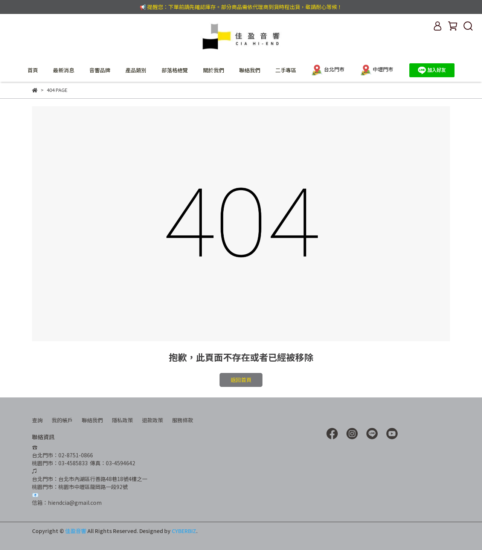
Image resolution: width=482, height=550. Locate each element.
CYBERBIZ (184, 531)
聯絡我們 (249, 70)
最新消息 (63, 70)
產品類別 (135, 70)
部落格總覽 (175, 70)
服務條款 (182, 420)
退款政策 (152, 420)
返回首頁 (241, 379)
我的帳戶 (62, 420)
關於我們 (213, 70)
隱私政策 (122, 420)
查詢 (37, 420)
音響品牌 (99, 70)
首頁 (32, 70)
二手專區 (285, 70)
